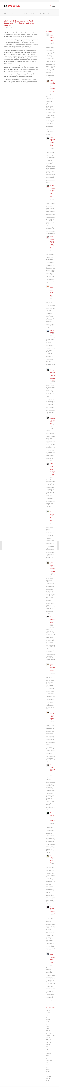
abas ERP (48, 1012)
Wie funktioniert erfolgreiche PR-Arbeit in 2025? (52, 420)
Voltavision (48, 1076)
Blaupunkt (48, 1019)
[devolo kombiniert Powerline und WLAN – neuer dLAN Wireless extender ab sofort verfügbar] (1, 545)
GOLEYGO (48, 1037)
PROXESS (48, 1062)
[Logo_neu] (12, 5)
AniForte (48, 1016)
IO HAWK (48, 1044)
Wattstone (48, 1078)
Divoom (47, 1026)
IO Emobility (48, 1042)
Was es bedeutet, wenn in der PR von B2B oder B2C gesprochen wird (52, 290)
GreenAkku (48, 1039)
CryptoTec (48, 1025)
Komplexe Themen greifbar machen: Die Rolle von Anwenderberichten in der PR (54, 957)
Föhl (47, 1032)
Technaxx (48, 1071)
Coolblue (48, 1023)
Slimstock (48, 1069)
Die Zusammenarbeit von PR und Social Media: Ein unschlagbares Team (53, 515)
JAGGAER (48, 1048)
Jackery (47, 1046)
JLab (47, 1050)
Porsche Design (49, 1060)
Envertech (48, 1030)
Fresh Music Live (49, 1033)
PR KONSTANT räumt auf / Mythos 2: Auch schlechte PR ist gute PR (52, 817)
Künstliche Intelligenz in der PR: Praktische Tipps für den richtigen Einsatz (52, 142)
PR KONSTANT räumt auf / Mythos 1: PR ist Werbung (52, 909)
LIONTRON (48, 1053)
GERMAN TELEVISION (50, 1035)
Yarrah (47, 1080)
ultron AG (48, 1075)
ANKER (47, 1017)
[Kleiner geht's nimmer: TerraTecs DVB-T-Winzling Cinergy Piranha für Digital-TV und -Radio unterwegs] (58, 545)
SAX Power (48, 1067)
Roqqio (47, 1066)
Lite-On (11, 27)
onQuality (48, 1055)
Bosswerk (48, 1021)
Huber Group (49, 1041)
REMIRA (47, 1064)
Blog (5, 13)
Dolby (47, 1028)
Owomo (47, 1057)
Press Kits (48, 1010)
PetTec (47, 1059)
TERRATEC (48, 1073)
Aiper (47, 1014)
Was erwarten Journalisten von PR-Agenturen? (52, 858)
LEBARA (47, 1051)
